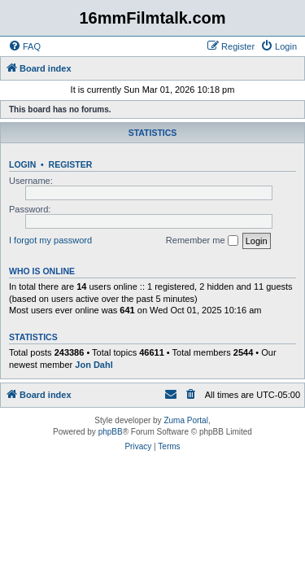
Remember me (202, 241)
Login (22, 164)
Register (71, 164)
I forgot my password (50, 240)
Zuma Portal (185, 420)
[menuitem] (24, 46)
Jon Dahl (93, 365)
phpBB (110, 431)
